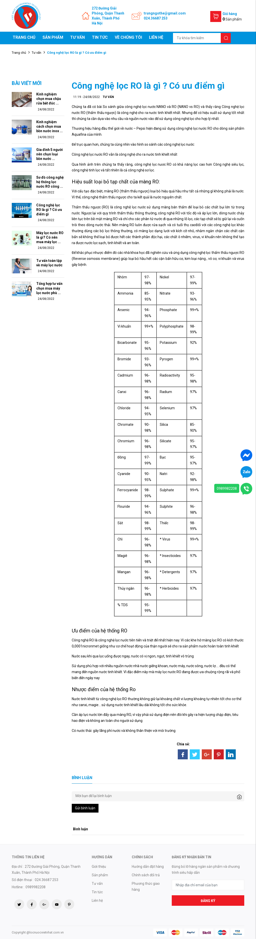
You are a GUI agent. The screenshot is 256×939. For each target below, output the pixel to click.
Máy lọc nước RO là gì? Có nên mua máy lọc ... (50, 237)
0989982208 (227, 488)
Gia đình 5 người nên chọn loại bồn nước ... (49, 154)
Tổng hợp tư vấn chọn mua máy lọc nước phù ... (49, 288)
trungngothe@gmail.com (165, 13)
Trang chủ (24, 37)
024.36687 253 (156, 18)
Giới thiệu (99, 867)
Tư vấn (77, 37)
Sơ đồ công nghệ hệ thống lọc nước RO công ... (50, 181)
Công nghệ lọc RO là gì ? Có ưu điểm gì (49, 209)
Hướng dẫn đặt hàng (148, 867)
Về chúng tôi (128, 37)
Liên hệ (156, 37)
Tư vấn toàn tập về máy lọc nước (49, 263)
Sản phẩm (52, 37)
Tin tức (100, 37)
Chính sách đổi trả (146, 875)
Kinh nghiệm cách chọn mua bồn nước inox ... (49, 126)
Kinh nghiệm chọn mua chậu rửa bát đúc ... (48, 98)
